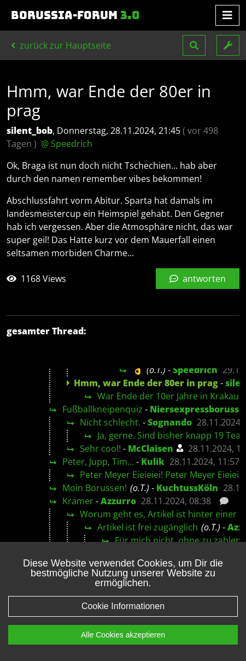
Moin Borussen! (94, 488)
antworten (197, 279)
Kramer (78, 501)
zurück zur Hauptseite (61, 45)
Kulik (153, 462)
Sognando (170, 422)
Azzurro (118, 501)
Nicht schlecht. (110, 422)
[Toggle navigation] (227, 15)
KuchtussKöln (187, 488)
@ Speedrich (66, 144)
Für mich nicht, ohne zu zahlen (178, 540)
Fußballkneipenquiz (102, 409)
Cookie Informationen (123, 621)
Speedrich (195, 370)
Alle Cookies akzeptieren (123, 650)
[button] (194, 45)
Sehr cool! (100, 448)
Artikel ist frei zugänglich (147, 527)
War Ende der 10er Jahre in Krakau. (169, 396)
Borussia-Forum (75, 15)
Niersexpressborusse (197, 409)
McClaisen (150, 448)
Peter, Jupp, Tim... (98, 462)
